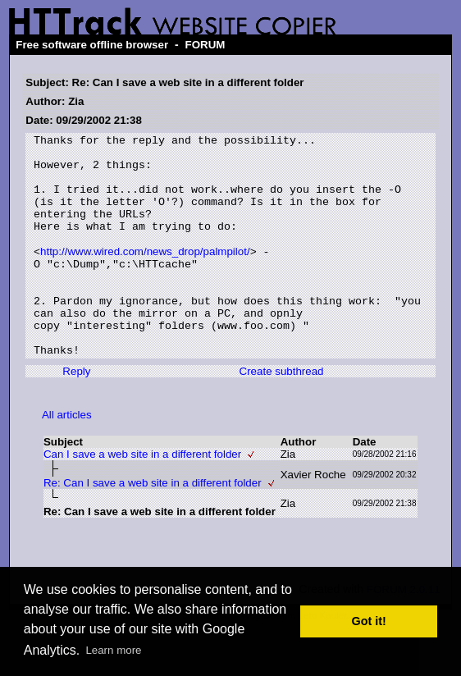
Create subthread (282, 415)
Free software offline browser (92, 45)
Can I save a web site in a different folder (142, 497)
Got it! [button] (369, 621)
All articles (67, 458)
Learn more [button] (113, 650)
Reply (76, 415)
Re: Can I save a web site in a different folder (152, 526)
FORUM (205, 45)
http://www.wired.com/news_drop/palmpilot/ (145, 275)
